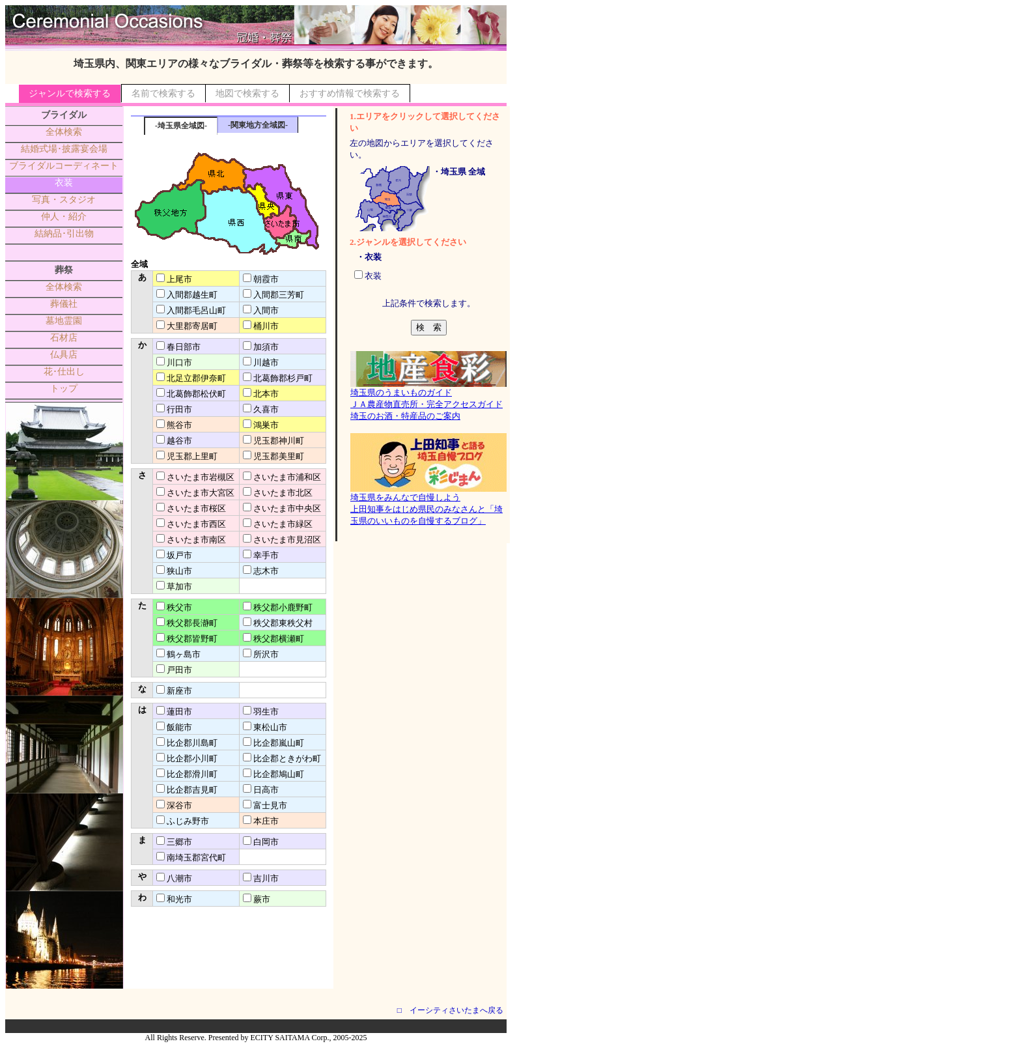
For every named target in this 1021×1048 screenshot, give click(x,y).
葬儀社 (63, 304)
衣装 (64, 183)
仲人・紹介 (64, 216)
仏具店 (63, 355)
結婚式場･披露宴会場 (64, 149)
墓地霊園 (64, 321)
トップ (63, 388)
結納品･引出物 (64, 233)
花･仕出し (64, 371)
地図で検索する (247, 93)
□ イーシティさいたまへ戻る (450, 1010)
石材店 (63, 338)
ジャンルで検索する (70, 93)
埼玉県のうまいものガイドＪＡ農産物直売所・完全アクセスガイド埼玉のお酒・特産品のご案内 (428, 400)
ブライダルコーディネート (64, 166)
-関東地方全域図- (258, 125)
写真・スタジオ (64, 200)
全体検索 (64, 132)
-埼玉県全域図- (181, 125)
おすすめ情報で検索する (350, 93)
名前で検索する (163, 93)
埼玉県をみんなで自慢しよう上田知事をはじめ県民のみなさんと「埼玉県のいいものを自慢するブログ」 (428, 505)
